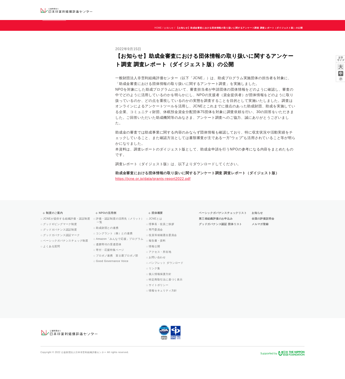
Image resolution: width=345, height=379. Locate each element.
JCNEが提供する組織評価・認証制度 (67, 238)
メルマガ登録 (260, 244)
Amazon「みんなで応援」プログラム (120, 258)
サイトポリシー (159, 305)
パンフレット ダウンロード (166, 282)
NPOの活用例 (227, 9)
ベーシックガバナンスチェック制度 (66, 260)
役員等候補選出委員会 (163, 255)
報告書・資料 (157, 260)
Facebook (253, 13)
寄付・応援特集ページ (110, 269)
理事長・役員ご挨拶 (161, 244)
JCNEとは (155, 238)
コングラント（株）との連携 (115, 253)
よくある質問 (52, 266)
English (300, 5)
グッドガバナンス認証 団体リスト (220, 244)
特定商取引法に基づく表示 (166, 299)
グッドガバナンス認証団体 (118, 9)
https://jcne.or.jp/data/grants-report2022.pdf (153, 199)
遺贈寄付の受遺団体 (109, 264)
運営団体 (272, 5)
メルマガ (264, 13)
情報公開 (154, 266)
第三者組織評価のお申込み (216, 238)
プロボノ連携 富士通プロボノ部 (117, 275)
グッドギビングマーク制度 (60, 244)
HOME (158, 48)
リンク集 (154, 288)
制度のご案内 (195, 9)
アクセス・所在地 (160, 271)
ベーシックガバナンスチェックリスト (158, 9)
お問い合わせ (287, 5)
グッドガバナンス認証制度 (60, 249)
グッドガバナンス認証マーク (62, 255)
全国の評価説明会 (263, 238)
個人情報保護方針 (160, 294)
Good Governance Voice (112, 281)
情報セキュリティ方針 (163, 310)
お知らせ (260, 5)
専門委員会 (156, 249)
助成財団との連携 (108, 247)
